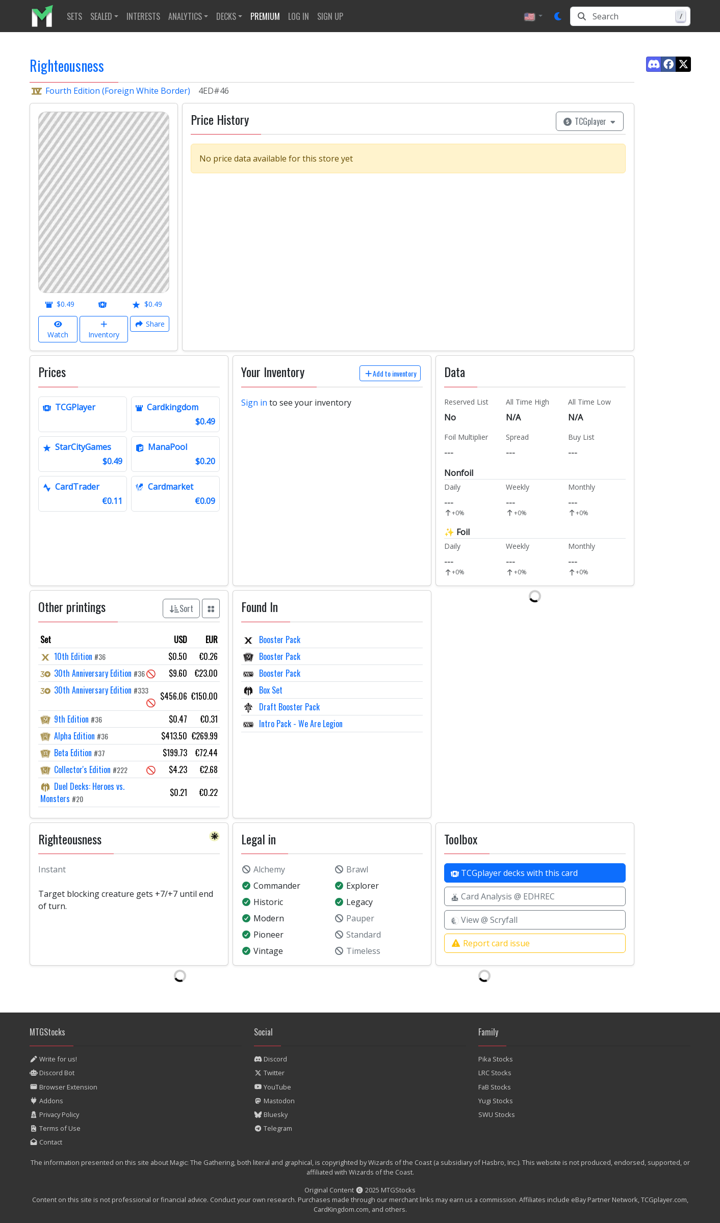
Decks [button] (226, 16)
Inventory (103, 329)
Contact (46, 1142)
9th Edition (71, 719)
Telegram (273, 1128)
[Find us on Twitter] (683, 64)
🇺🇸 (530, 16)
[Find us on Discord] (653, 64)
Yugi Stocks (495, 1100)
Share (150, 324)
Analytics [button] (185, 16)
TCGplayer (590, 121)
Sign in (254, 402)
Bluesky (271, 1114)
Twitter (269, 1072)
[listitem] (46, 16)
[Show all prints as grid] (211, 608)
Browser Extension (63, 1087)
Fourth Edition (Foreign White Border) (117, 90)
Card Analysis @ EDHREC (503, 896)
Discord (270, 1059)
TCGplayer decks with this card (514, 873)
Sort (181, 608)
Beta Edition (73, 753)
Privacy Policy (54, 1114)
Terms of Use (55, 1128)
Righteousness (67, 65)
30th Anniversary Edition (93, 673)
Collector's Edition (82, 769)
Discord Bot (52, 1072)
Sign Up (330, 16)
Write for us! (53, 1059)
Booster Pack (278, 639)
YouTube (272, 1087)
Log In (298, 16)
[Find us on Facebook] (668, 64)
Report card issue (490, 943)
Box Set (269, 690)
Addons (46, 1100)
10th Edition (73, 656)
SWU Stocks (496, 1114)
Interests (143, 16)
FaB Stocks (494, 1087)
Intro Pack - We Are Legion (300, 723)
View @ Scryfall (484, 919)
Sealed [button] (101, 16)
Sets (74, 16)
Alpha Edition (74, 736)
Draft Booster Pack (288, 707)
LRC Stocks (494, 1072)
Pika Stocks (495, 1059)
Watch (57, 329)
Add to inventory (390, 373)
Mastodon (274, 1100)
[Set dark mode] (558, 16)
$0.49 (59, 304)
